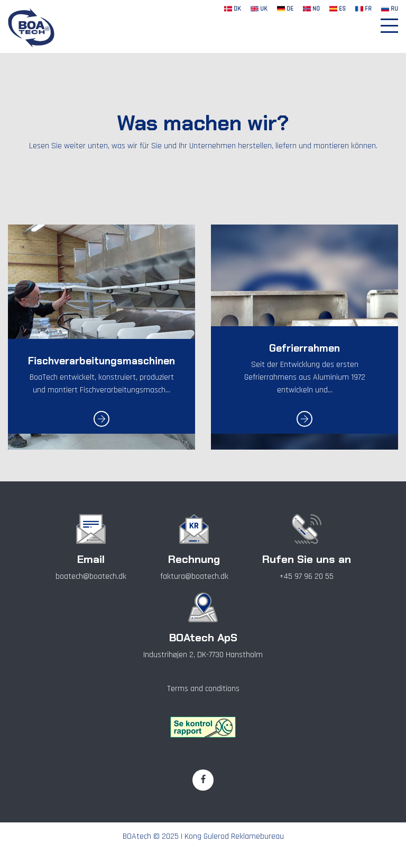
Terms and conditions (203, 688)
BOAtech (137, 836)
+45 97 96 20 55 (306, 576)
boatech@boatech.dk (91, 576)
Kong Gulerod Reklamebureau (234, 836)
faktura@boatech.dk (194, 576)
